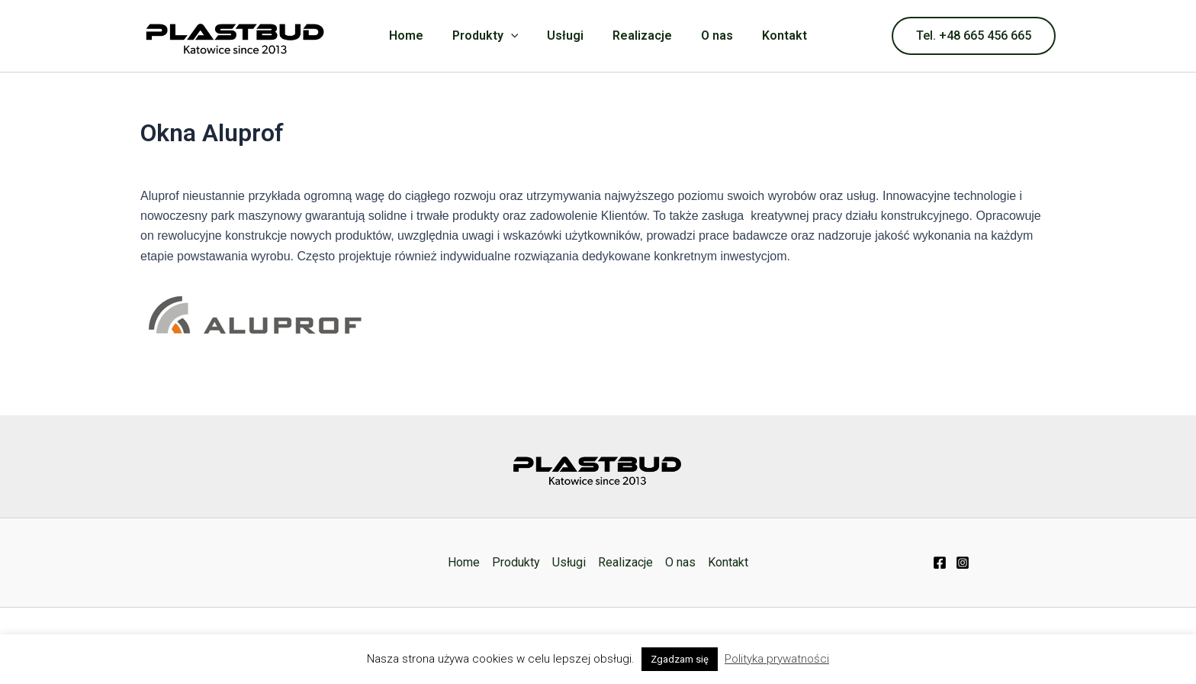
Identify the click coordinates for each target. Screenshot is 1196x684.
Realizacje (640, 35)
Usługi (567, 35)
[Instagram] (962, 562)
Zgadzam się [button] (680, 659)
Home (417, 35)
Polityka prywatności (777, 659)
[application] (518, 35)
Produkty (492, 35)
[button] (974, 36)
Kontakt (773, 35)
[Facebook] (940, 562)
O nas (710, 35)
